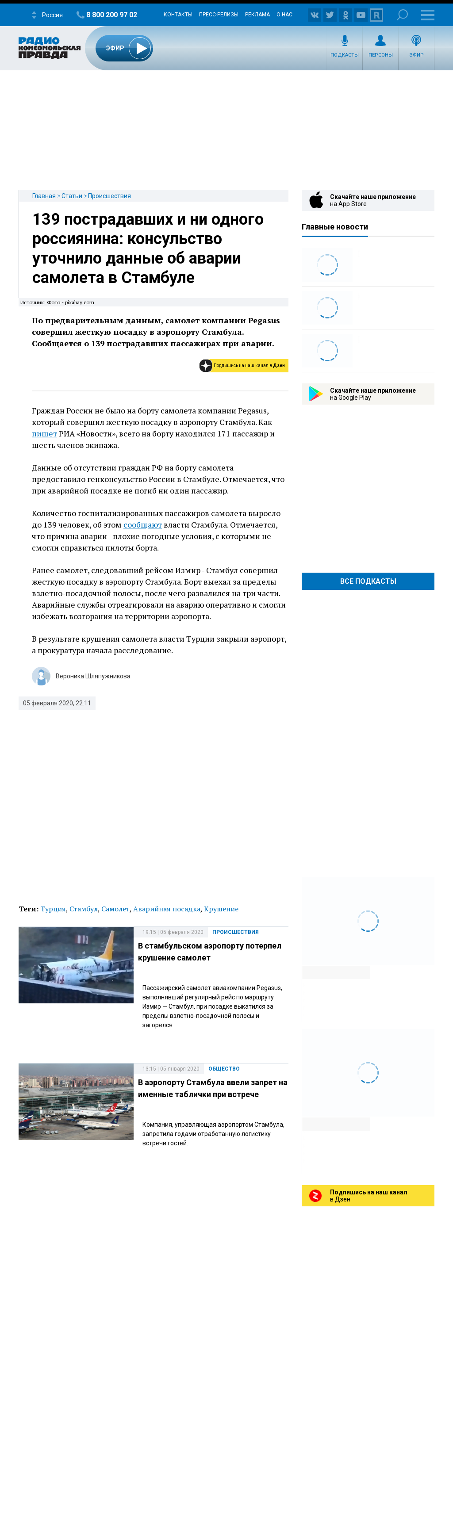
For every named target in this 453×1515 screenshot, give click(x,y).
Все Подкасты (368, 581)
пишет (44, 433)
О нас (284, 14)
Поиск (402, 14)
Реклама (257, 14)
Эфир (416, 55)
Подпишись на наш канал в (249, 365)
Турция (53, 909)
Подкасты (344, 55)
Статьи (71, 195)
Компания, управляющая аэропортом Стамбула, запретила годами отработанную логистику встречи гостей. (213, 1134)
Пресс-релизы (218, 14)
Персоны (381, 55)
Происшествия (109, 195)
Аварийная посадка (166, 909)
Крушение (221, 909)
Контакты (178, 14)
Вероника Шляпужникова (93, 676)
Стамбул (83, 909)
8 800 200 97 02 (111, 15)
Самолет (115, 909)
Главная (44, 195)
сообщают (142, 524)
